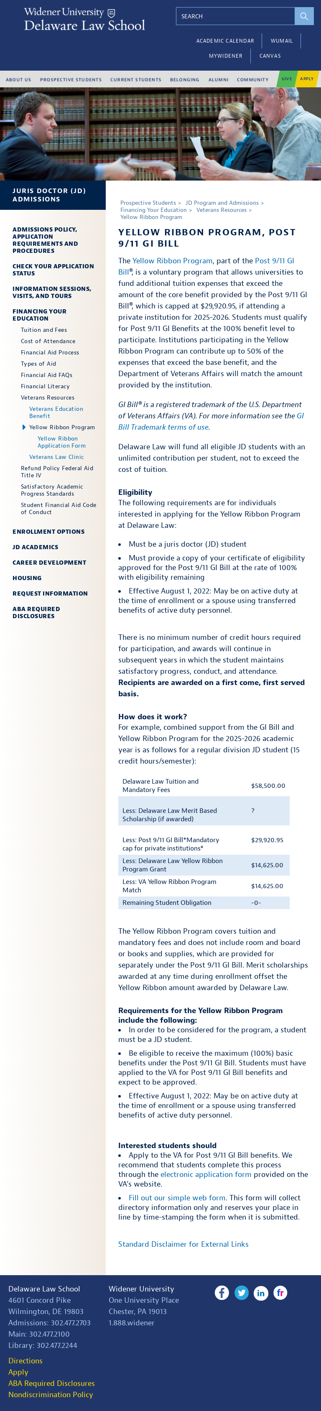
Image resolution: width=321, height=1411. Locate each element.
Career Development (49, 562)
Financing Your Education (39, 315)
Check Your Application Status (53, 270)
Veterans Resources (47, 397)
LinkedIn (260, 1293)
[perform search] (304, 16)
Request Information (50, 593)
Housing (27, 578)
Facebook (221, 1293)
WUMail (282, 41)
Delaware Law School (44, 1289)
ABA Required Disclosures (36, 613)
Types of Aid (38, 363)
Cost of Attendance (48, 341)
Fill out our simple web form (177, 1198)
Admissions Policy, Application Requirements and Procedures (45, 240)
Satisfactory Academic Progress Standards (52, 490)
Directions (25, 1361)
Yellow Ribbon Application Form (62, 442)
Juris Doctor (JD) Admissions (49, 195)
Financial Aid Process (50, 352)
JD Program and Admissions (222, 202)
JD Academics (35, 547)
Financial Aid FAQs (46, 375)
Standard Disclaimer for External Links (183, 1244)
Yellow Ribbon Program (62, 427)
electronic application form (206, 1174)
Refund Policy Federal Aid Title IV (57, 472)
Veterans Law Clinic (56, 457)
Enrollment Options (48, 531)
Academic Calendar (225, 41)
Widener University (141, 1289)
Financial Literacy (45, 386)
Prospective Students (148, 202)
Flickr (279, 1293)
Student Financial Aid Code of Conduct (59, 509)
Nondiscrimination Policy (50, 1395)
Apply (18, 1372)
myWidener (226, 56)
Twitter (241, 1293)
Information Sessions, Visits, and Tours (52, 292)
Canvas (270, 56)
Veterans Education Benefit (56, 412)
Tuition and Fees (44, 330)
